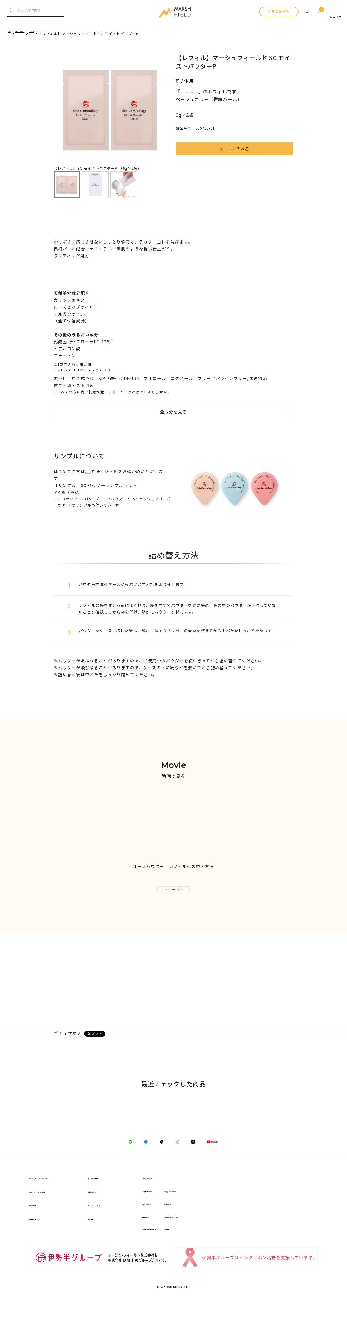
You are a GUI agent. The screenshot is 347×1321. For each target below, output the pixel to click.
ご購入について (221, 1192)
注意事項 (266, 1242)
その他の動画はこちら (173, 894)
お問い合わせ (136, 1205)
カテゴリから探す (39, 33)
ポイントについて (220, 1217)
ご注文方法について (222, 1205)
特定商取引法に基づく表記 (280, 1230)
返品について (217, 1230)
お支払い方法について (277, 1205)
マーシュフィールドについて (56, 1192)
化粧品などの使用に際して (228, 1242)
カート (317, 11)
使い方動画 (39, 1219)
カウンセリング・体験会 (52, 1205)
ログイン (298, 11)
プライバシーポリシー (145, 1219)
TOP (12, 33)
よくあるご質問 (138, 1192)
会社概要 (132, 1232)
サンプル (94, 471)
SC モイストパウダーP (205, 91)
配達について (269, 1217)
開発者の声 (39, 1232)
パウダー (70, 33)
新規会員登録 (265, 11)
